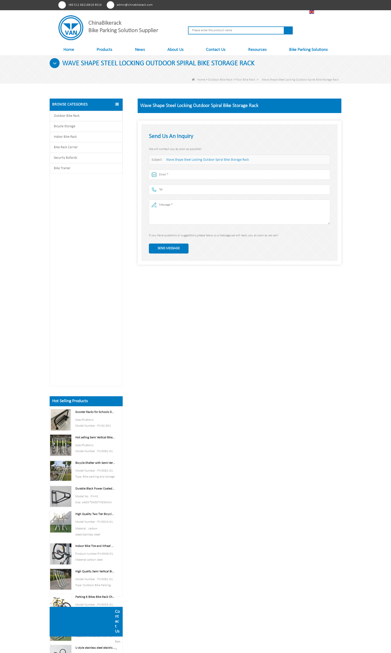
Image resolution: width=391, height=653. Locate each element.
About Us (175, 49)
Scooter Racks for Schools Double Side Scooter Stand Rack (95, 200)
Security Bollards (65, 158)
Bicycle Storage (64, 126)
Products (104, 49)
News (140, 49)
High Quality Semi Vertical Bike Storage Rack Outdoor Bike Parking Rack (95, 359)
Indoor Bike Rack (65, 137)
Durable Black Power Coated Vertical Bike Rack (95, 276)
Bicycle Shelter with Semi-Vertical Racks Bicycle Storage (95, 251)
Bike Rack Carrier (66, 147)
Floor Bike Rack (245, 79)
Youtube (269, 4)
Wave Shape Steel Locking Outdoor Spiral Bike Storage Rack (204, 159)
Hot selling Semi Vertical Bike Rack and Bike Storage (95, 225)
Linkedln (279, 4)
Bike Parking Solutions (308, 49)
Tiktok (288, 4)
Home (68, 49)
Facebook (260, 4)
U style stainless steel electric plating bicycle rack (95, 435)
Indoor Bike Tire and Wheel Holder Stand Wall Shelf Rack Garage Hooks (95, 334)
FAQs (146, 605)
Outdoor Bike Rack (220, 79)
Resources (257, 49)
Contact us (86, 505)
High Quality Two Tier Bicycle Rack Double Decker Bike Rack (95, 302)
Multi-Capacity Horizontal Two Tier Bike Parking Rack (95, 410)
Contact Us (215, 49)
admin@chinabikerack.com (135, 4)
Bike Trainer (62, 168)
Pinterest (251, 4)
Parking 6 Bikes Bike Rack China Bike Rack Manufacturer (95, 385)
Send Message (169, 248)
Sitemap (149, 589)
